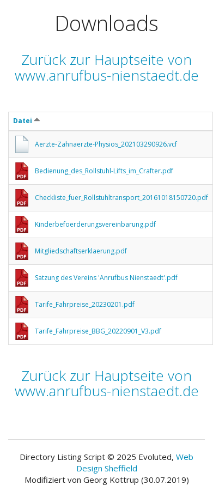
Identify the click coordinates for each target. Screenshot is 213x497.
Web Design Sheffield (135, 462)
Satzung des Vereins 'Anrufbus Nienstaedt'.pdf (106, 277)
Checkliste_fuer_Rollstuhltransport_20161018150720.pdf (121, 197)
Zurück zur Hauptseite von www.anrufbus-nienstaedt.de (107, 67)
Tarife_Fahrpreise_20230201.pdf (85, 304)
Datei (26, 120)
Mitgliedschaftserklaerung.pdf (81, 251)
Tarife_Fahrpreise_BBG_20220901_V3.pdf (98, 331)
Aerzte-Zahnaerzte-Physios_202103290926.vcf (106, 144)
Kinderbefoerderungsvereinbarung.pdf (95, 224)
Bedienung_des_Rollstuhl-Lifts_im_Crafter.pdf (104, 170)
